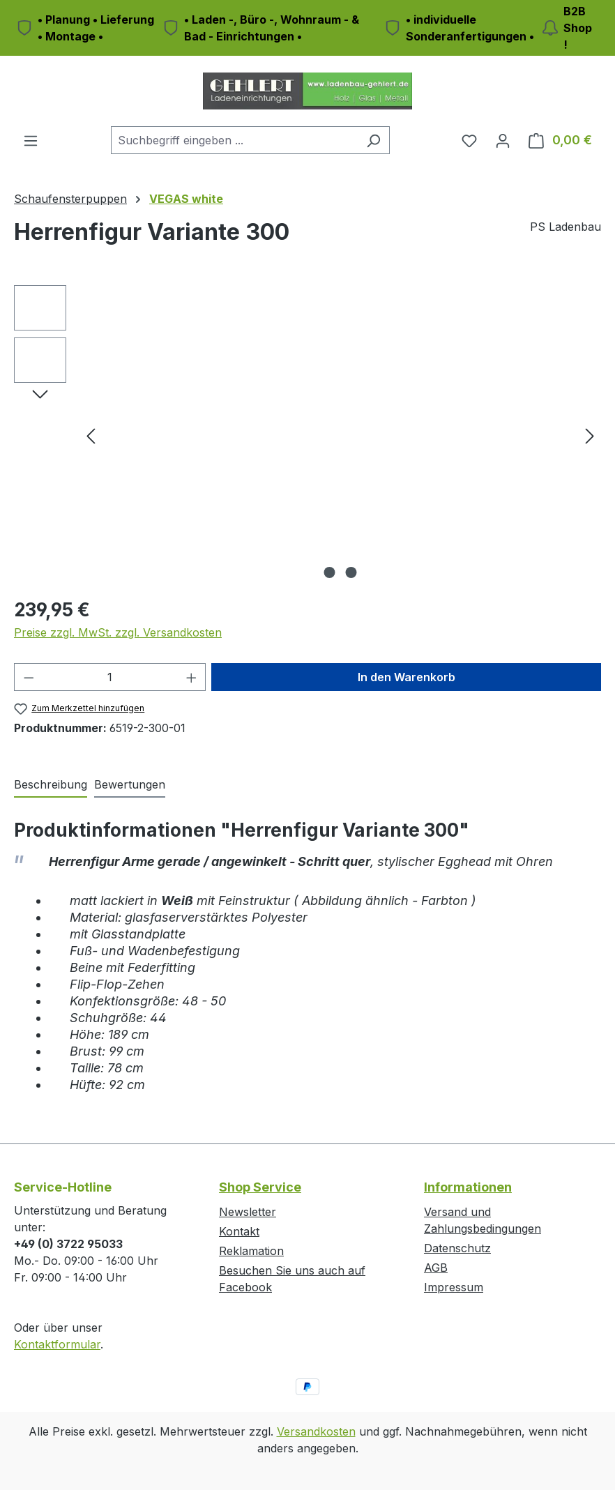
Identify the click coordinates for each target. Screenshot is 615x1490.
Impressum (453, 1287)
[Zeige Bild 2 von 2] (351, 572)
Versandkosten (316, 1431)
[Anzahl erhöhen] (191, 677)
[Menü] (30, 140)
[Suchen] (373, 140)
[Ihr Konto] (502, 140)
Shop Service (260, 1187)
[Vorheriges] (90, 435)
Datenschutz (457, 1248)
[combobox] (234, 140)
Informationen (468, 1187)
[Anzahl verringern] (28, 677)
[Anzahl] (110, 677)
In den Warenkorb (406, 677)
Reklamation (251, 1251)
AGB (436, 1268)
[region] (307, 435)
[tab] (50, 785)
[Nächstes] (589, 435)
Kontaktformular (57, 1344)
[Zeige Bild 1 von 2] (329, 572)
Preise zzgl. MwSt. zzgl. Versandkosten (118, 632)
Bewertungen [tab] (129, 784)
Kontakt (239, 1231)
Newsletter (247, 1212)
